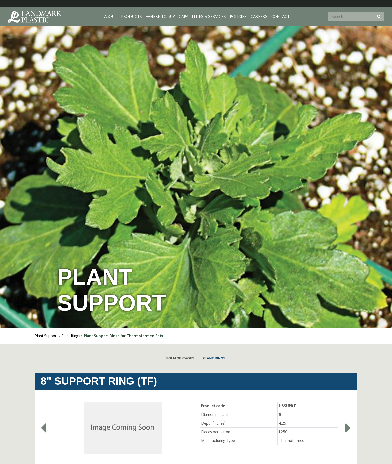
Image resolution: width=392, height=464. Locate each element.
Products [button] (131, 16)
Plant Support (46, 336)
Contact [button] (281, 16)
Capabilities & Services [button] (202, 16)
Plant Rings (71, 336)
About (110, 16)
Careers (259, 16)
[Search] (350, 16)
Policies (238, 16)
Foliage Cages (180, 358)
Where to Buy (160, 16)
